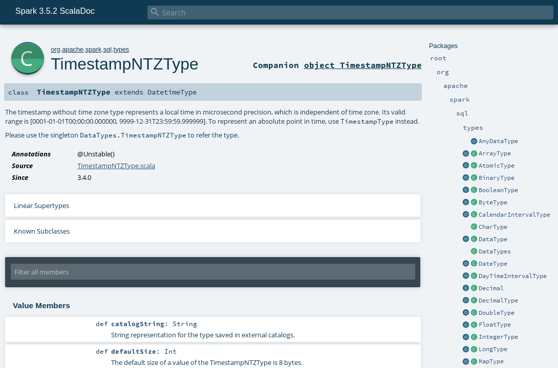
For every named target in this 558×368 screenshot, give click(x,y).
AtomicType (496, 165)
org (55, 49)
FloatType (495, 324)
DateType (493, 263)
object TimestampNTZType (363, 65)
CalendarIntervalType (514, 214)
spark (93, 49)
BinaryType (496, 177)
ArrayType (495, 153)
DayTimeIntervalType (513, 276)
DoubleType (496, 312)
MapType (491, 361)
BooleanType (498, 190)
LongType (493, 349)
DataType (493, 239)
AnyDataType (498, 141)
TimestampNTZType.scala (116, 165)
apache (72, 49)
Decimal (491, 288)
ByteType (493, 202)
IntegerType (498, 336)
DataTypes (495, 251)
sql (107, 49)
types (122, 49)
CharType (493, 227)
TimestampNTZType (125, 64)
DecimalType (498, 300)
